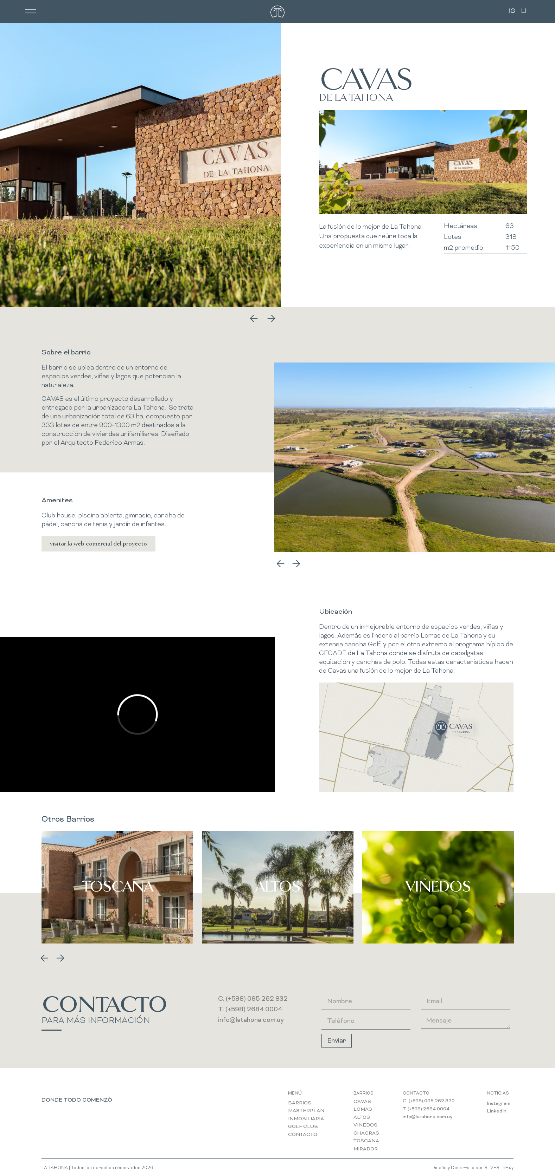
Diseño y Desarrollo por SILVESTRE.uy (472, 1168)
